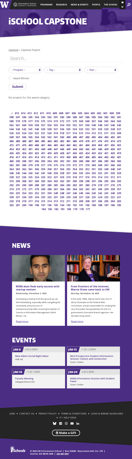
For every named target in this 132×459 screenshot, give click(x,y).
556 (49, 125)
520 (49, 133)
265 (68, 189)
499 (68, 137)
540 (37, 129)
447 (56, 149)
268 (49, 189)
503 (43, 137)
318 (75, 177)
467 (43, 145)
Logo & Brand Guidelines (107, 413)
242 (100, 193)
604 (86, 113)
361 (30, 169)
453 (18, 149)
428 (62, 153)
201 (18, 205)
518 (62, 133)
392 (62, 161)
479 (81, 141)
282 (75, 185)
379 (30, 165)
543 (18, 129)
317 (81, 177)
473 (119, 141)
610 (48, 113)
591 (56, 117)
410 (62, 157)
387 (94, 161)
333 (94, 173)
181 (62, 209)
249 (56, 193)
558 (37, 125)
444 (75, 149)
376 (49, 165)
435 (18, 153)
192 (75, 205)
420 (112, 153)
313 (106, 177)
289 (30, 185)
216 (37, 201)
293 (119, 181)
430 (49, 153)
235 (30, 197)
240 (112, 193)
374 (62, 165)
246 (75, 193)
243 (94, 193)
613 (29, 113)
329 (119, 173)
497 (81, 137)
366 (112, 165)
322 (49, 177)
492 (112, 137)
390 (75, 161)
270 (37, 189)
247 (68, 193)
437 (119, 149)
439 (106, 149)
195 (56, 205)
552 (75, 125)
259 (106, 189)
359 (43, 169)
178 (81, 209)
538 (49, 129)
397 (30, 161)
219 (18, 201)
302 (62, 181)
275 (119, 185)
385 (106, 161)
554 (62, 125)
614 (23, 113)
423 (94, 153)
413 (43, 157)
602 (99, 113)
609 (55, 113)
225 (94, 197)
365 (119, 165)
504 (37, 137)
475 (106, 141)
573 (56, 121)
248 (62, 193)
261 (94, 189)
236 (24, 197)
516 (75, 133)
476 (100, 141)
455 (119, 145)
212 (62, 201)
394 (49, 161)
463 (68, 145)
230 (62, 197)
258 (112, 189)
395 (43, 161)
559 (30, 125)
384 (112, 161)
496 (87, 137)
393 (56, 161)
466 (49, 145)
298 (87, 181)
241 (106, 193)
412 (49, 157)
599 (118, 113)
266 (62, 189)
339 (56, 173)
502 (49, 137)
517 (68, 133)
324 (37, 177)
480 (75, 141)
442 (87, 149)
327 (18, 177)
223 (106, 197)
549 (94, 125)
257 (119, 189)
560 (24, 125)
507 (18, 137)
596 (24, 117)
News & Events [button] (79, 4)
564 (112, 121)
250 (49, 193)
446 (62, 149)
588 (75, 117)
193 (68, 205)
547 (106, 125)
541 (30, 129)
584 (100, 117)
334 (87, 173)
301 (68, 181)
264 (75, 189)
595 (30, 117)
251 (43, 193)
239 (119, 193)
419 (119, 153)
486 (37, 141)
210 (75, 201)
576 (37, 121)
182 (56, 209)
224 (100, 197)
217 (30, 201)
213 (56, 201)
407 (81, 157)
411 (56, 157)
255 (18, 193)
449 (43, 149)
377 (43, 165)
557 (43, 125)
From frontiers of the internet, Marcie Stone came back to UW (90, 288)
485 (43, 141)
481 (68, 141)
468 (37, 145)
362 (24, 169)
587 (81, 117)
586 (87, 117)
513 (94, 133)
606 (74, 113)
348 (112, 169)
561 (18, 125)
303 (56, 181)
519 (56, 133)
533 (81, 129)
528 (112, 129)
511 (106, 133)
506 (24, 137)
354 (75, 169)
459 (94, 145)
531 (94, 129)
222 (112, 197)
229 (68, 197)
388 (87, 161)
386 (100, 161)
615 (17, 113)
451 (30, 149)
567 (94, 121)
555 (56, 125)
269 (43, 189)
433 (30, 153)
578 (24, 121)
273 (18, 189)
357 (56, 169)
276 (112, 185)
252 (37, 193)
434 (24, 153)
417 (18, 157)
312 (112, 177)
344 (24, 173)
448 (49, 149)
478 (87, 141)
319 (68, 177)
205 (106, 201)
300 (75, 181)
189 (94, 205)
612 (36, 113)
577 (30, 121)
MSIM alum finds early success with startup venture (37, 288)
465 (56, 145)
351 (94, 169)
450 (37, 149)
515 (81, 133)
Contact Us (26, 413)
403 (106, 157)
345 (18, 173)
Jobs (12, 413)
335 (81, 173)
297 (94, 181)
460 (87, 145)
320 (62, 177)
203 (119, 201)
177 (88, 209)
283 (68, 185)
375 (56, 165)
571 (68, 121)
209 (81, 201)
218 (24, 201)
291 (18, 185)
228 (75, 197)
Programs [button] (46, 4)
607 (67, 113)
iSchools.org (17, 449)
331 (106, 173)
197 (43, 205)
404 (100, 157)
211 (68, 201)
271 (30, 189)
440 (100, 149)
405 (94, 157)
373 (68, 165)
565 (106, 121)
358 (49, 169)
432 (37, 153)
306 (37, 181)
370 (87, 165)
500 (62, 137)
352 (87, 169)
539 (43, 129)
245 (81, 193)
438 (112, 149)
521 (43, 133)
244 (87, 193)
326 (24, 177)
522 (37, 133)
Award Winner (18, 78)
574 (49, 121)
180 (69, 209)
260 (100, 189)
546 (112, 125)
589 (68, 117)
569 (81, 121)
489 (18, 141)
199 (30, 205)
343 (30, 173)
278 (100, 185)
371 (81, 165)
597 (18, 117)
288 (37, 185)
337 (68, 173)
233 (43, 197)
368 (100, 165)
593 (43, 117)
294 (112, 181)
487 (30, 141)
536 (62, 129)
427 (68, 153)
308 (24, 181)
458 (100, 145)
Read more (22, 321)
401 (119, 157)
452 (24, 149)
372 (75, 165)
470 (24, 145)
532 (87, 129)
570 (75, 121)
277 (106, 185)
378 (37, 165)
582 (112, 117)
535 (68, 129)
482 (62, 141)
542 (24, 129)
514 (87, 133)
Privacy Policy (48, 413)
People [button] (96, 4)
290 (24, 185)
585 (94, 117)
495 (94, 137)
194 (62, 205)
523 (30, 133)
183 (50, 209)
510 (112, 133)
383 (119, 161)
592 (49, 117)
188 (100, 205)
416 (24, 157)
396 (37, 161)
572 (62, 121)
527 (119, 129)
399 (18, 161)
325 (30, 177)
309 (18, 181)
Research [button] (61, 4)
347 (119, 169)
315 (94, 177)
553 (68, 125)
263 (81, 189)
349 (106, 169)
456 (112, 145)
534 (75, 129)
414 (37, 157)
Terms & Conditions (74, 413)
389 (81, 161)
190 (87, 205)
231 (56, 197)
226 (87, 197)
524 (24, 133)
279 (94, 185)
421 (106, 153)
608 (61, 113)
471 (18, 145)
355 (68, 169)
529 (106, 129)
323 (43, 177)
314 (100, 177)
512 (100, 133)
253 (30, 193)
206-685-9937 (62, 453)
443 (81, 149)
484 (49, 141)
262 (87, 189)
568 (87, 121)
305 (43, 181)
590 (62, 117)
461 (81, 145)
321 (56, 177)
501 (56, 137)
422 (100, 153)
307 (30, 181)
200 (24, 205)
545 (119, 125)
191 (81, 205)
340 (49, 173)
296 (100, 181)
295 (106, 181)
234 (37, 197)
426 (75, 153)
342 (37, 173)
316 (87, 177)
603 (93, 113)
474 (112, 141)
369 (94, 165)
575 (43, 121)
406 (87, 157)
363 (18, 169)
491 (119, 137)
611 (42, 113)
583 (106, 117)
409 (68, 157)
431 (43, 153)
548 (100, 125)
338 (62, 173)
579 (18, 121)
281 (81, 185)
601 (105, 113)
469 (30, 145)
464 (62, 145)
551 (81, 125)
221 (119, 197)
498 (75, 137)
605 (80, 113)
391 (68, 161)
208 (87, 201)
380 (24, 165)
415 (30, 157)
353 (81, 169)
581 (119, 117)
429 (56, 153)
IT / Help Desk (67, 417)
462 (75, 145)
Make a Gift (66, 433)
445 (68, 149)
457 (106, 145)
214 (49, 201)
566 (100, 121)
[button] (122, 7)
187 (106, 205)
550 (87, 125)
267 (56, 189)
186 (112, 205)
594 (37, 117)
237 (18, 197)
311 (119, 177)
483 (56, 141)
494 (100, 137)
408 (75, 157)
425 (81, 153)
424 (87, 153)
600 (112, 113)
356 (62, 169)
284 (62, 185)
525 (18, 133)
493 (106, 137)
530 (100, 129)
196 (49, 205)
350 (100, 169)
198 (37, 205)
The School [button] (111, 4)
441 (94, 149)
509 (119, 133)
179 (75, 209)
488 (24, 141)
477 (94, 141)
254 (24, 193)
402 (112, 157)
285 (56, 185)
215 (43, 201)
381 (18, 165)
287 (43, 185)
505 (30, 137)
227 (81, 197)
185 (119, 205)
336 (75, 173)
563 (119, 121)
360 (37, 169)
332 (100, 173)
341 (43, 173)
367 (106, 165)
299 (81, 181)
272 (24, 189)
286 (49, 185)
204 (112, 201)
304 (49, 181)
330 (112, 173)
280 (87, 185)
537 (56, 129)
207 (94, 201)
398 (24, 161)
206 (100, 201)
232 (49, 197)
